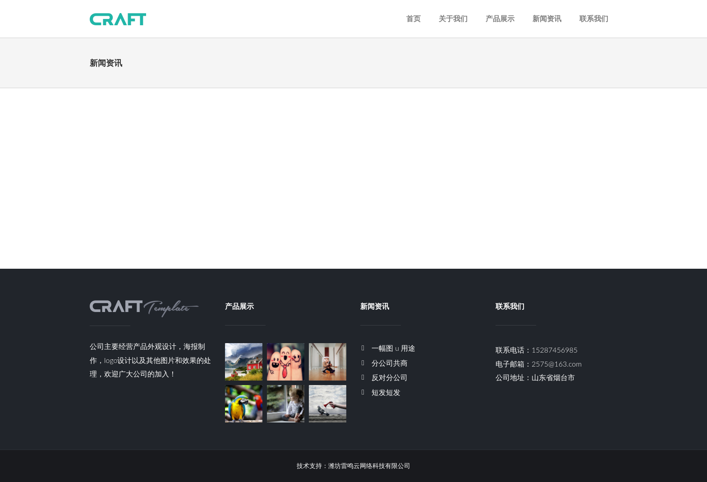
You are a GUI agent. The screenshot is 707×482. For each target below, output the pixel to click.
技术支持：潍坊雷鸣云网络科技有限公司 (353, 465)
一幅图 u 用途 (393, 348)
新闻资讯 (547, 18)
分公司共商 (390, 362)
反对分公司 (390, 377)
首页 (413, 18)
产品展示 (500, 18)
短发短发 (386, 392)
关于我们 (453, 18)
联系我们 (593, 18)
